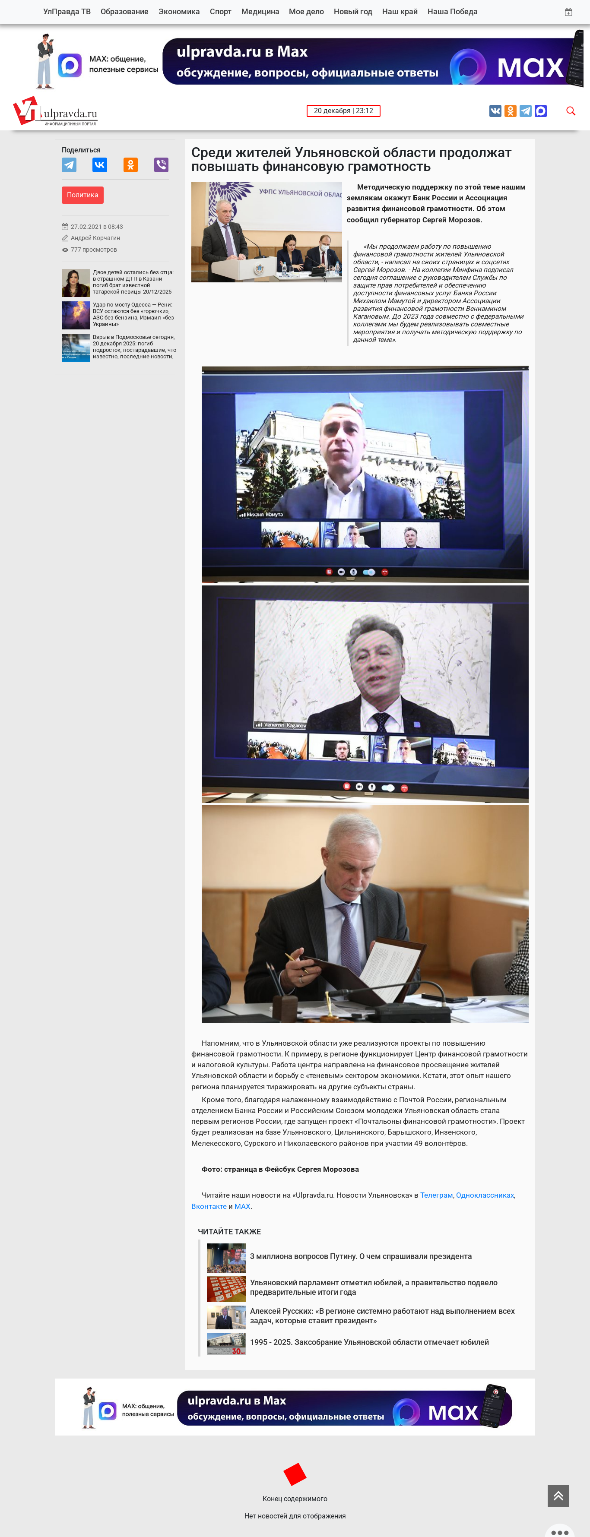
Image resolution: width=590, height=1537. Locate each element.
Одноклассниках (485, 1195)
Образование (125, 11)
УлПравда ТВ (67, 11)
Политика (82, 195)
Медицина (260, 11)
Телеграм (436, 1195)
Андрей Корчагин (95, 238)
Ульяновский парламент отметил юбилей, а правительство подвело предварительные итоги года (374, 1287)
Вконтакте (209, 1206)
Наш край (400, 11)
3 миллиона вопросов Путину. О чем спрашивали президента (361, 1256)
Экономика (179, 11)
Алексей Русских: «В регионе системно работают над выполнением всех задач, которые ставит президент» (382, 1315)
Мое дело (306, 11)
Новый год (353, 11)
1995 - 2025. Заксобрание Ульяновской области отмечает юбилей (369, 1342)
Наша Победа (453, 11)
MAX (243, 1206)
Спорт (221, 11)
